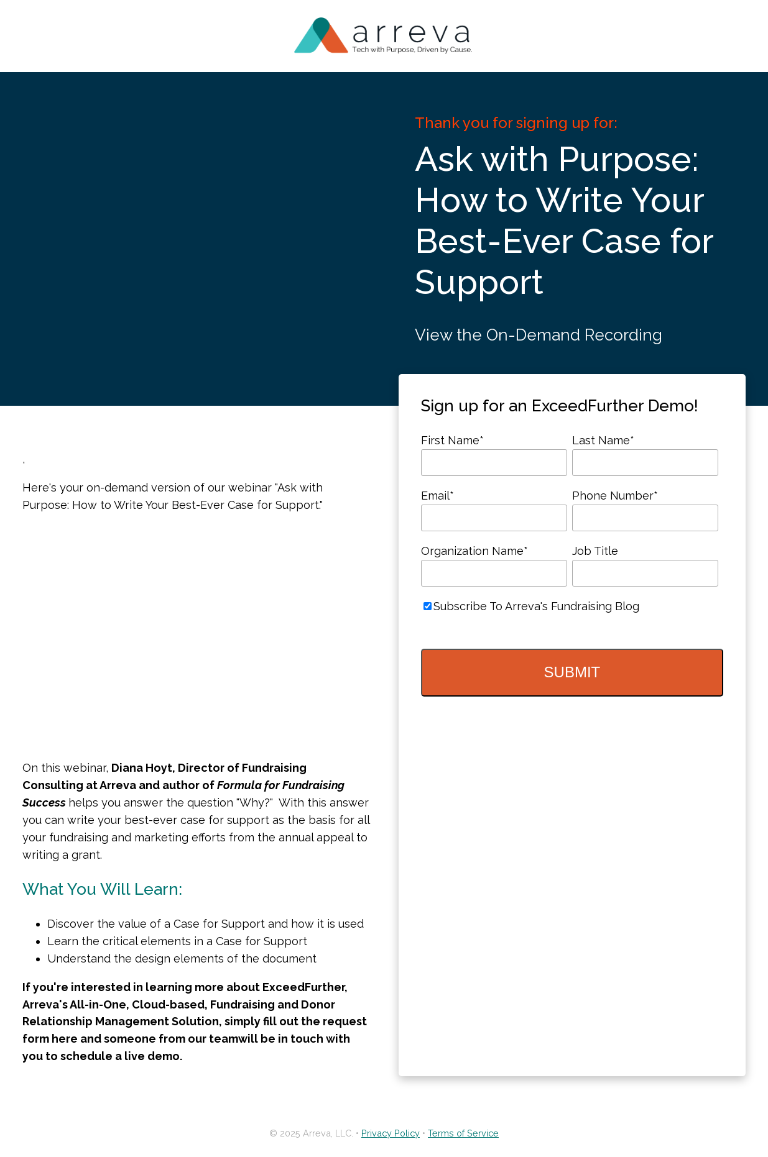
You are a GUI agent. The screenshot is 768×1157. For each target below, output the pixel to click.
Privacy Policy (390, 1133)
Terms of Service (463, 1133)
